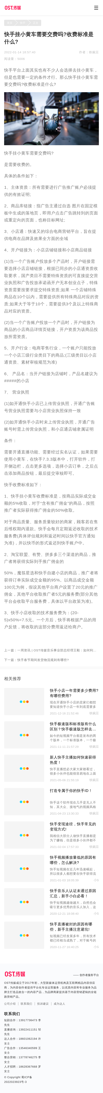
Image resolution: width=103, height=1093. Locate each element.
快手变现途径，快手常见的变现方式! (73, 826)
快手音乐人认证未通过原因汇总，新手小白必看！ (73, 893)
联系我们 (26, 1003)
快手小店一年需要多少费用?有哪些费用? (74, 693)
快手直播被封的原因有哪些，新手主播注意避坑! (71, 926)
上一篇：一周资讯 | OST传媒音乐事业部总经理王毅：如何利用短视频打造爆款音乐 (51, 650)
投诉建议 (43, 1003)
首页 (10, 22)
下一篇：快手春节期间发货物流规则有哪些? (36, 660)
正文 (35, 22)
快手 (22, 22)
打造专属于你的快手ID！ (71, 791)
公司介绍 (10, 1003)
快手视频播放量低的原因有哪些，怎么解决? (73, 860)
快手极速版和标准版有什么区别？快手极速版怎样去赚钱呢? (73, 727)
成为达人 (59, 1003)
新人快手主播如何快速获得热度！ (73, 760)
